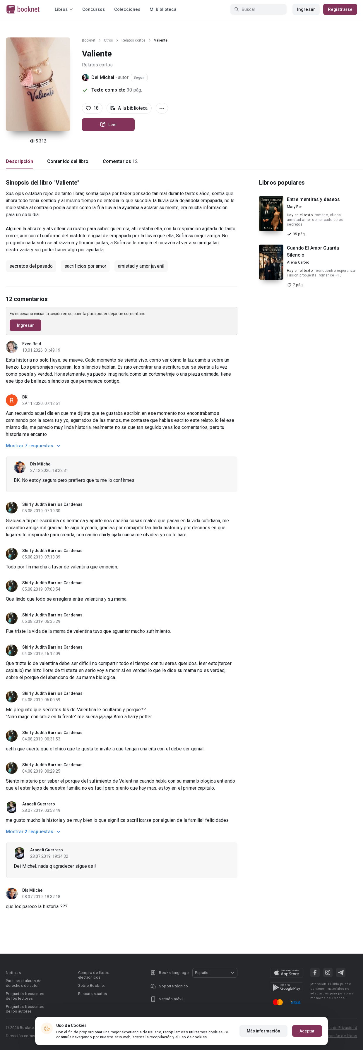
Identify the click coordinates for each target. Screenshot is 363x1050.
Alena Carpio (298, 262)
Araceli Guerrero (38, 804)
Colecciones (127, 9)
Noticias (13, 972)
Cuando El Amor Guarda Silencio (313, 251)
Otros (108, 40)
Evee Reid (31, 343)
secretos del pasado (31, 266)
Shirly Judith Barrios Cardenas (52, 504)
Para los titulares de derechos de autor (23, 983)
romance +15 (330, 275)
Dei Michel (102, 77)
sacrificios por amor (85, 266)
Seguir (139, 77)
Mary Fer (294, 206)
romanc (321, 215)
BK (25, 397)
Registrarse (340, 9)
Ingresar (306, 9)
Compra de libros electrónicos (93, 974)
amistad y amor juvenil (141, 266)
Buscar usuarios (92, 993)
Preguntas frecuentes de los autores (25, 1008)
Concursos (93, 9)
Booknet (88, 40)
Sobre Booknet (91, 985)
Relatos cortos (133, 40)
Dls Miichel (41, 464)
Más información (263, 1031)
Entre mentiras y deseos (313, 199)
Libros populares (282, 182)
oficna (335, 215)
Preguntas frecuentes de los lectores (25, 996)
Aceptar (307, 1031)
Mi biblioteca (163, 9)
